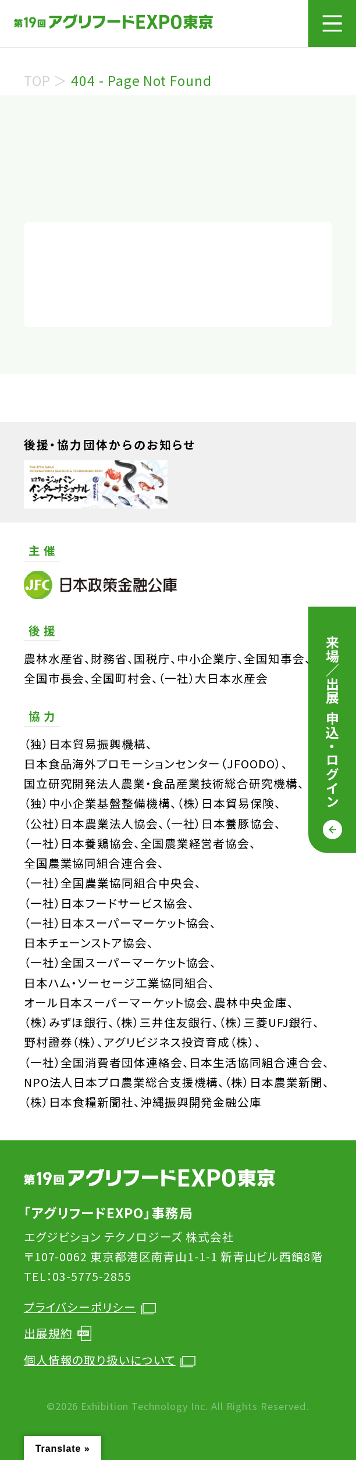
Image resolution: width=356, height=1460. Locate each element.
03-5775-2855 (91, 1276)
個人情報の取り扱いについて (109, 1359)
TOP (37, 80)
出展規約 (57, 1333)
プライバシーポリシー (90, 1306)
